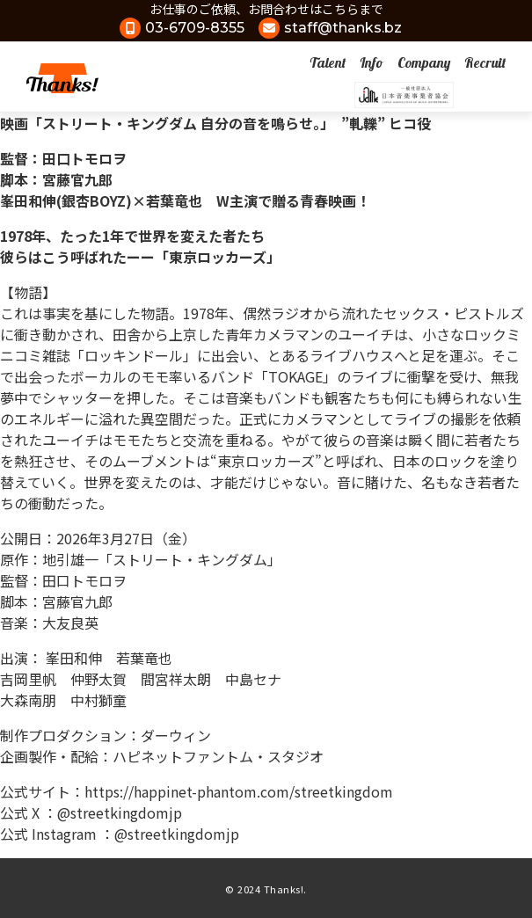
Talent (328, 62)
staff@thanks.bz (343, 27)
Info (371, 62)
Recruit (485, 62)
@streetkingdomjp (119, 812)
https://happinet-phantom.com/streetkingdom (238, 791)
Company (423, 62)
